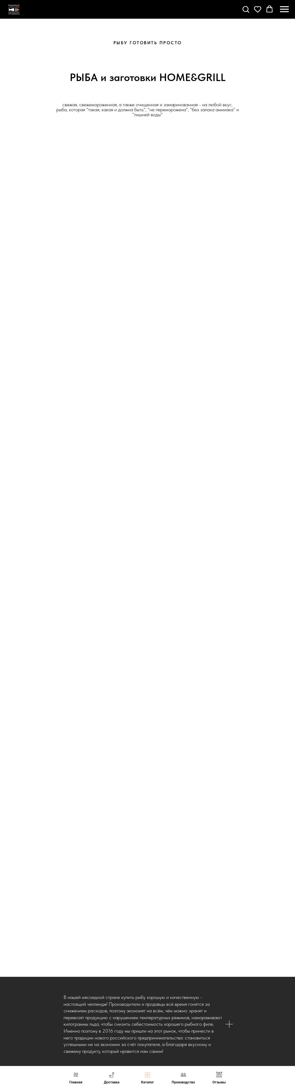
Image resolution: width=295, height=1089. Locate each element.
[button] (246, 9)
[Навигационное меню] (284, 9)
